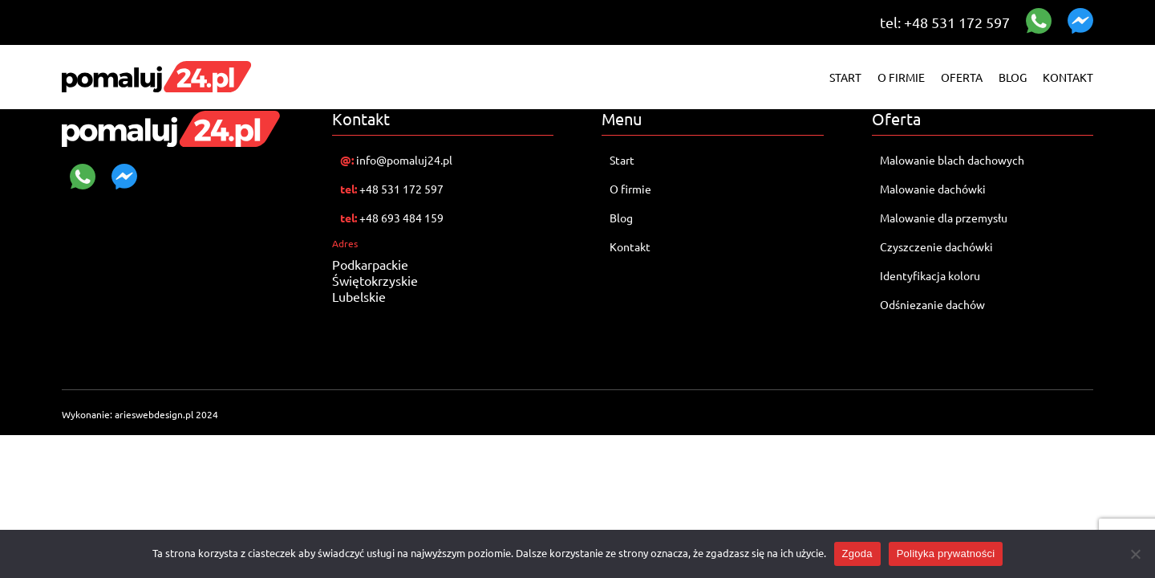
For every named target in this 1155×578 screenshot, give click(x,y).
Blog (1013, 77)
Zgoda (857, 553)
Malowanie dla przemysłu (943, 217)
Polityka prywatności (946, 553)
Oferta (962, 77)
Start (845, 77)
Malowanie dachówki (934, 188)
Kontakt (1068, 77)
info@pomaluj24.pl (396, 160)
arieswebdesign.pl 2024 (166, 414)
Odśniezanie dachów (932, 304)
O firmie (901, 77)
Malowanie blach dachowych (952, 160)
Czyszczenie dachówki (936, 246)
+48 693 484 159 (392, 217)
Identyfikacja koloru (930, 275)
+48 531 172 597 (392, 188)
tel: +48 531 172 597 (945, 22)
